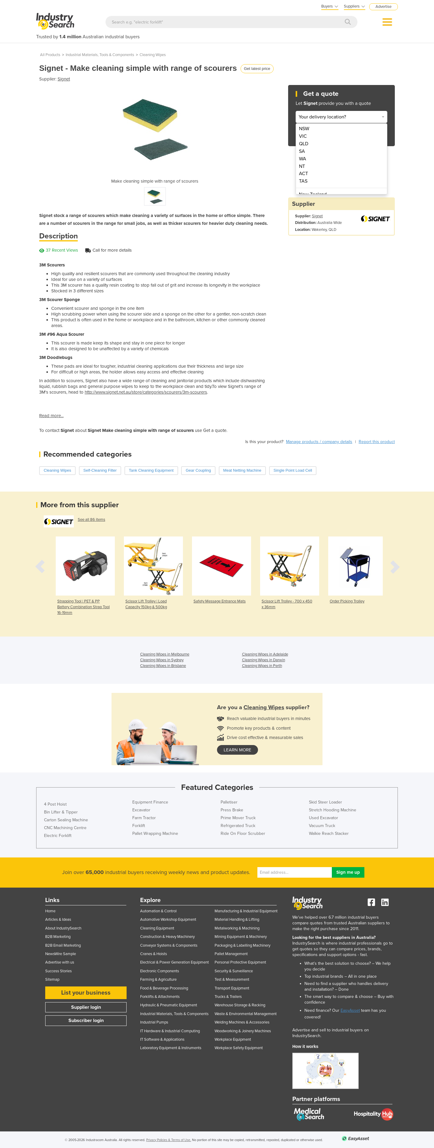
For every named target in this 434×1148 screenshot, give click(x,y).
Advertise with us (59, 962)
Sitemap (52, 979)
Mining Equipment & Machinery (241, 936)
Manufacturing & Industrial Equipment (246, 911)
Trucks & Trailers (228, 996)
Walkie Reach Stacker (329, 833)
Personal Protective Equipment (240, 962)
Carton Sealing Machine (66, 819)
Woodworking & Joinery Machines (243, 1031)
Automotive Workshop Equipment (168, 919)
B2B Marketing (58, 936)
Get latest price (257, 68)
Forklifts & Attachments (160, 996)
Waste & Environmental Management (246, 1013)
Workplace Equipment (233, 1039)
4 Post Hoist (55, 804)
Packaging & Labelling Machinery (242, 945)
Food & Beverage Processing (164, 988)
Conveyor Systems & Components (168, 945)
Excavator (141, 810)
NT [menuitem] (302, 166)
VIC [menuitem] (303, 136)
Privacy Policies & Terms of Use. (168, 1140)
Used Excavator (323, 817)
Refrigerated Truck (238, 825)
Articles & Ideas (58, 919)
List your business (86, 992)
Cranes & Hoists (153, 953)
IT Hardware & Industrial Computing (170, 1031)
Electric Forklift (57, 835)
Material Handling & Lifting (237, 919)
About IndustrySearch (63, 928)
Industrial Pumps (154, 1022)
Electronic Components (159, 971)
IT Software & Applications (162, 1039)
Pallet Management (231, 953)
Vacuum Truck (322, 825)
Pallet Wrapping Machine (155, 833)
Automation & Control (158, 911)
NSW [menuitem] (304, 129)
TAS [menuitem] (303, 181)
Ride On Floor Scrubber (243, 833)
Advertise (384, 6)
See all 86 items (91, 519)
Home (50, 911)
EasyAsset (350, 1010)
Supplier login (86, 1007)
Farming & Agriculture (158, 979)
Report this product (377, 441)
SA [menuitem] (302, 151)
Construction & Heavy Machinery (167, 936)
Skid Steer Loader (325, 802)
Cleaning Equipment (157, 928)
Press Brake (232, 810)
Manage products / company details (319, 441)
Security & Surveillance (234, 971)
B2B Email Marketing (63, 945)
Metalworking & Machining (237, 928)
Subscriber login (86, 1020)
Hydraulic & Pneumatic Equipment (168, 1005)
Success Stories (58, 971)
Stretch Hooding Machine (332, 810)
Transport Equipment (232, 988)
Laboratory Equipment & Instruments (170, 1048)
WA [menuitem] (302, 159)
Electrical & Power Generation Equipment (174, 962)
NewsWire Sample (60, 953)
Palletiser (229, 802)
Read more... (51, 415)
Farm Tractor (144, 817)
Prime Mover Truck (238, 817)
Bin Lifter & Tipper (61, 812)
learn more (237, 750)
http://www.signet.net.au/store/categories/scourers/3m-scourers (146, 392)
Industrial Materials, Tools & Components (100, 54)
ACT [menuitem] (303, 174)
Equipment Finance (150, 802)
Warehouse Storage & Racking (240, 1005)
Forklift (138, 825)
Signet (64, 79)
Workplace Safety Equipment (239, 1048)
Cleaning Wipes (153, 54)
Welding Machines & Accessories (242, 1022)
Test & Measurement (232, 979)
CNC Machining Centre (65, 827)
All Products (50, 54)
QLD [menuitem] (303, 144)
